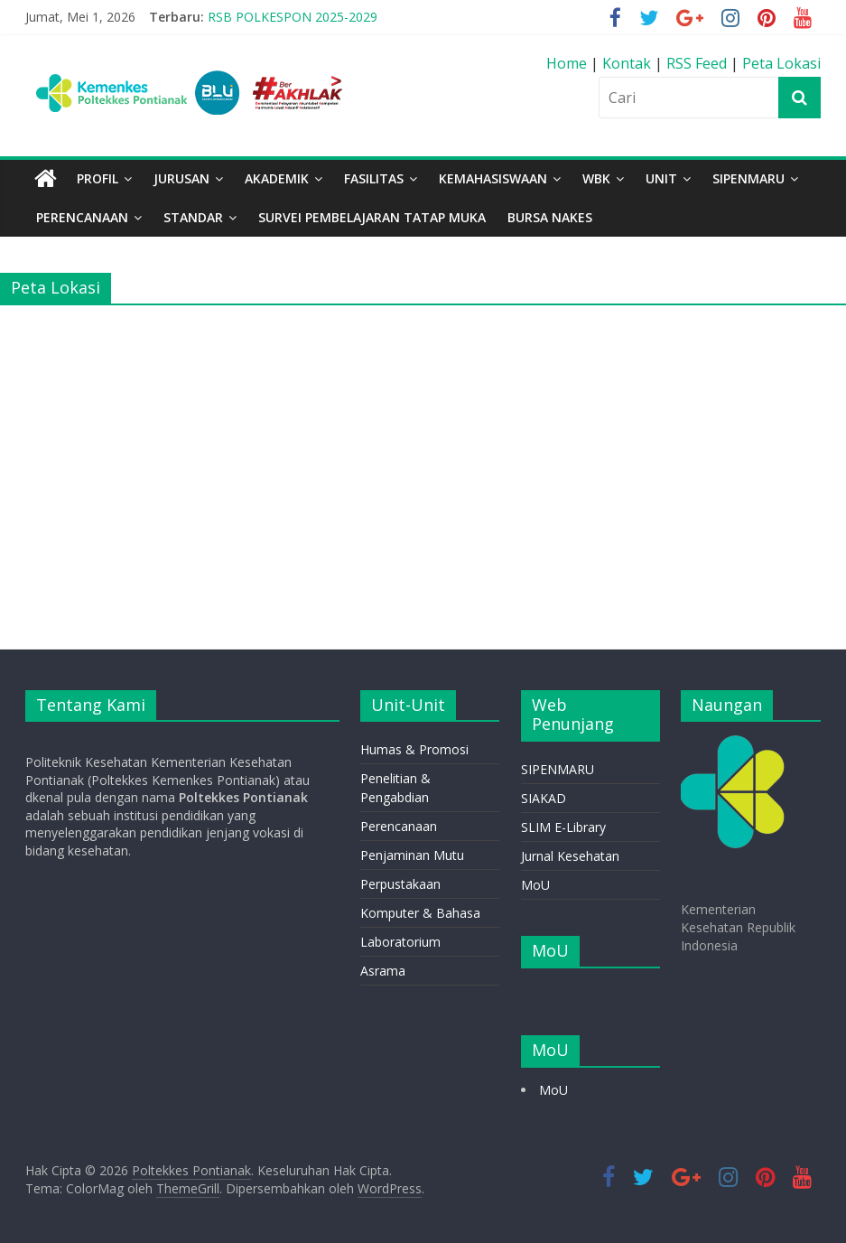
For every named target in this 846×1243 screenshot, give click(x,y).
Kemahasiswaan (493, 178)
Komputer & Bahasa (420, 912)
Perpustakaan (400, 884)
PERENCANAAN (82, 217)
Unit (661, 178)
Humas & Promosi (414, 749)
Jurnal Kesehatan (570, 855)
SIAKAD (543, 798)
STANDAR (193, 217)
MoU (535, 884)
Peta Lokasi (781, 63)
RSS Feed (696, 63)
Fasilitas (374, 178)
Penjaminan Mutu (412, 855)
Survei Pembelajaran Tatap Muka (372, 217)
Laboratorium (400, 941)
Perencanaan (398, 826)
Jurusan (181, 178)
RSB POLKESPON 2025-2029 (292, 16)
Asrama (382, 970)
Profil (97, 178)
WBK (596, 178)
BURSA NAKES (549, 217)
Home (568, 63)
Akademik (277, 178)
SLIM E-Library (563, 827)
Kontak (628, 63)
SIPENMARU (748, 178)
